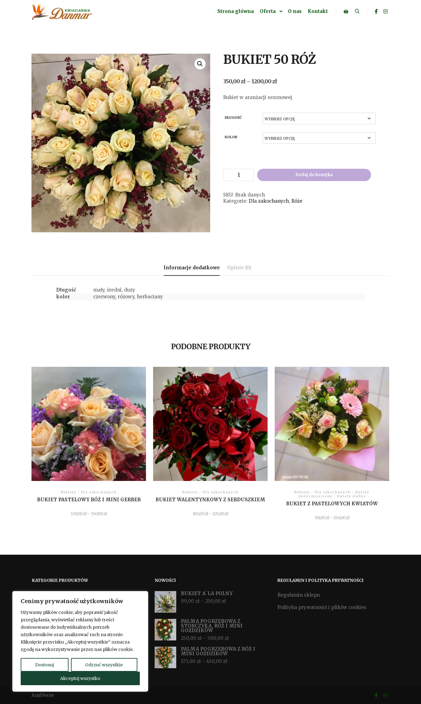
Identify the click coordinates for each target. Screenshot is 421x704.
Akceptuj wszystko (80, 678)
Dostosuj (44, 665)
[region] (80, 641)
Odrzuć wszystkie (104, 665)
